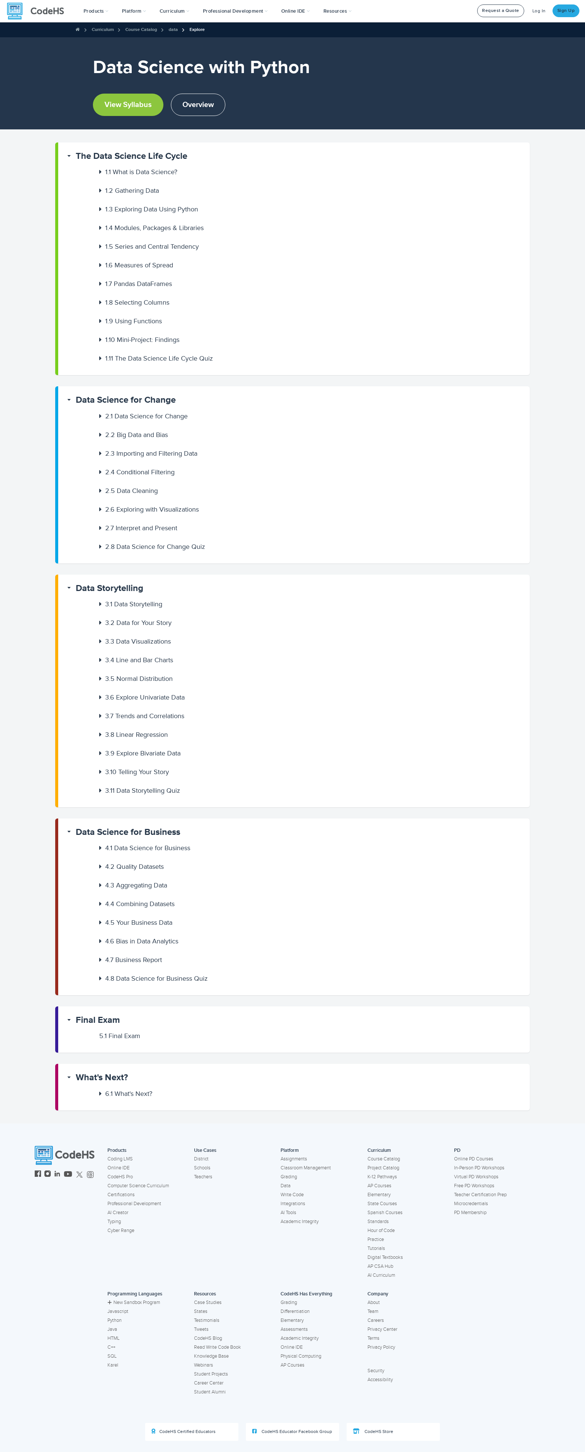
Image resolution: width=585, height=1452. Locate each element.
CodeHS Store (373, 1431)
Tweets (201, 1329)
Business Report (133, 960)
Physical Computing (301, 1356)
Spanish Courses (385, 1213)
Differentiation (295, 1311)
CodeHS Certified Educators (183, 1431)
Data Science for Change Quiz (155, 547)
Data (286, 1186)
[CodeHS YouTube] (68, 1174)
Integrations (293, 1204)
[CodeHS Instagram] (47, 1174)
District (201, 1159)
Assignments (294, 1159)
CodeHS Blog (208, 1338)
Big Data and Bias (136, 435)
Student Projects (211, 1374)
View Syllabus (128, 104)
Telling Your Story (137, 772)
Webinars (203, 1365)
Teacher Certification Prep (480, 1195)
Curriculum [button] (175, 11)
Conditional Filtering (140, 472)
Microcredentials (471, 1204)
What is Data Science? (141, 172)
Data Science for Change (126, 400)
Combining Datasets (140, 904)
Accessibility (380, 1380)
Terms (373, 1338)
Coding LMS (120, 1159)
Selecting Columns (137, 302)
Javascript (117, 1311)
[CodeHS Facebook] (38, 1174)
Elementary (379, 1195)
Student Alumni (210, 1392)
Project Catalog (383, 1168)
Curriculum (103, 29)
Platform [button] (134, 11)
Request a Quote (500, 10)
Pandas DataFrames (138, 284)
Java (112, 1329)
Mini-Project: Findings (142, 340)
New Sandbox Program (133, 1302)
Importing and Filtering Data (151, 453)
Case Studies (208, 1302)
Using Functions (133, 321)
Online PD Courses (473, 1159)
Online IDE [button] (295, 11)
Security (375, 1371)
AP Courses (379, 1186)
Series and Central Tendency (152, 246)
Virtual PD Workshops (476, 1177)
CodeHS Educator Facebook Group (292, 1431)
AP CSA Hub (380, 1266)
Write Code (292, 1195)
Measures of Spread (139, 265)
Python (114, 1320)
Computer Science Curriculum (138, 1186)
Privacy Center (382, 1329)
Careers (375, 1320)
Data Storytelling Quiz (142, 790)
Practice (375, 1239)
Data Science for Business (128, 832)
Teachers (203, 1177)
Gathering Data (132, 190)
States (200, 1311)
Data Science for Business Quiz (156, 978)
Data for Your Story (138, 623)
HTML (113, 1338)
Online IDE (118, 1168)
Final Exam (98, 1020)
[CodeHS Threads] (90, 1174)
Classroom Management (306, 1168)
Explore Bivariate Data (143, 753)
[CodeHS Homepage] (38, 11)
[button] (96, 11)
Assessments (294, 1329)
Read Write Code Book (217, 1347)
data (173, 29)
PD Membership (470, 1213)
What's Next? (102, 1077)
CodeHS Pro (120, 1177)
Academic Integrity (300, 1222)
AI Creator (117, 1213)
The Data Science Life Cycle (131, 156)
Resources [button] (337, 11)
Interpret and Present (141, 528)
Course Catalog (141, 29)
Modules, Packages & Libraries (154, 228)
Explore (197, 29)
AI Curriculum (381, 1275)
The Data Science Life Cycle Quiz (159, 358)
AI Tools (288, 1213)
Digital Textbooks (385, 1257)
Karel (112, 1365)
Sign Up (566, 10)
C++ (111, 1347)
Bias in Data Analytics (141, 941)
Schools (202, 1168)
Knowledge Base (211, 1356)
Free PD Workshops (474, 1186)
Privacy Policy (381, 1347)
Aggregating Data (136, 885)
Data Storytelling (109, 588)
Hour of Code (381, 1230)
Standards (378, 1222)
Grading (289, 1177)
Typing (114, 1222)
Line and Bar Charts (139, 660)
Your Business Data (138, 922)
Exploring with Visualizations (152, 509)
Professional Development (134, 1204)
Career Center (208, 1383)
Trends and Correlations (144, 716)
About (373, 1302)
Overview (198, 104)
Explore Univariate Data (145, 697)
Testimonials (206, 1320)
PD (457, 1150)
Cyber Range (120, 1230)
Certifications (121, 1195)
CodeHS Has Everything (306, 1294)
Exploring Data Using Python (151, 209)
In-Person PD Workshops (479, 1168)
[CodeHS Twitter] (79, 1174)
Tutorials (376, 1248)
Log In (539, 11)
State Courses (382, 1204)
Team (372, 1311)
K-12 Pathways (382, 1177)
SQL (112, 1356)
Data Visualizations (138, 641)
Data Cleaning (131, 491)
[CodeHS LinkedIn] (57, 1174)
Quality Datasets (134, 866)
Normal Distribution (139, 679)
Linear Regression (136, 734)
